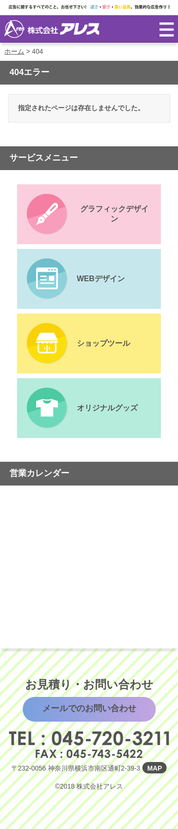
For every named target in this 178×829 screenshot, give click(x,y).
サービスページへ (89, 214)
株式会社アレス (51, 29)
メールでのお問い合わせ (89, 708)
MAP (154, 768)
